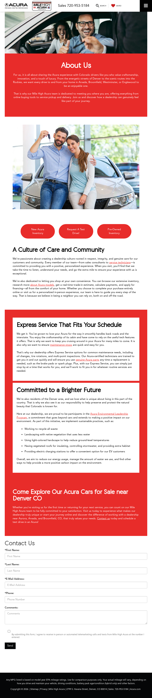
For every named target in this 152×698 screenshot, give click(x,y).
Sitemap (34, 689)
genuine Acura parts (87, 359)
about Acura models (42, 284)
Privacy (43, 689)
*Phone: (9, 593)
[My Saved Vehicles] (115, 5)
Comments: (11, 607)
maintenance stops (61, 345)
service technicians (120, 262)
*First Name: (12, 550)
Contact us (103, 518)
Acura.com (135, 689)
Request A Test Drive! (76, 231)
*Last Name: (12, 564)
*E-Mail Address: (15, 579)
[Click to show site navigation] (146, 6)
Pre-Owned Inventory (114, 231)
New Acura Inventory (37, 231)
